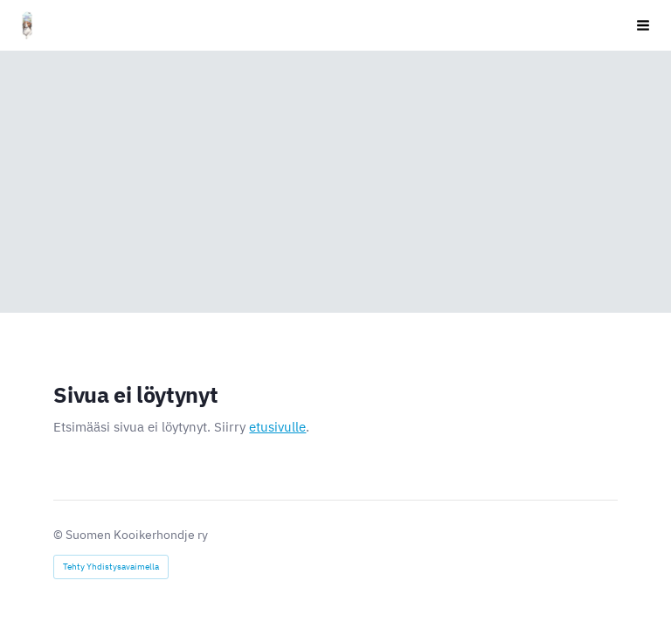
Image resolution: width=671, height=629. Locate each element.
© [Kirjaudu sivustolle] (59, 535)
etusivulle (277, 426)
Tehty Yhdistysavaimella (111, 566)
